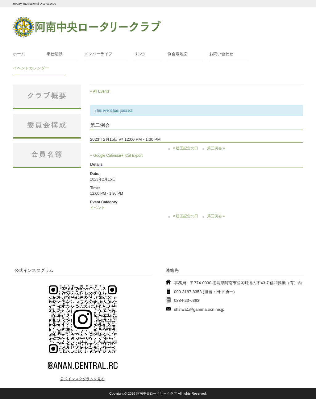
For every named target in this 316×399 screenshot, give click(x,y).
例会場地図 (178, 54)
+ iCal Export (132, 155)
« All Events (100, 91)
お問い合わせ (221, 54)
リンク (140, 54)
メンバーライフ (98, 54)
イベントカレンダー (31, 68)
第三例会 (216, 148)
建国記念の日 (185, 148)
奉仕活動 (55, 54)
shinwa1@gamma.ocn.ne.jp (199, 309)
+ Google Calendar (105, 155)
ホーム (19, 54)
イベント (97, 208)
